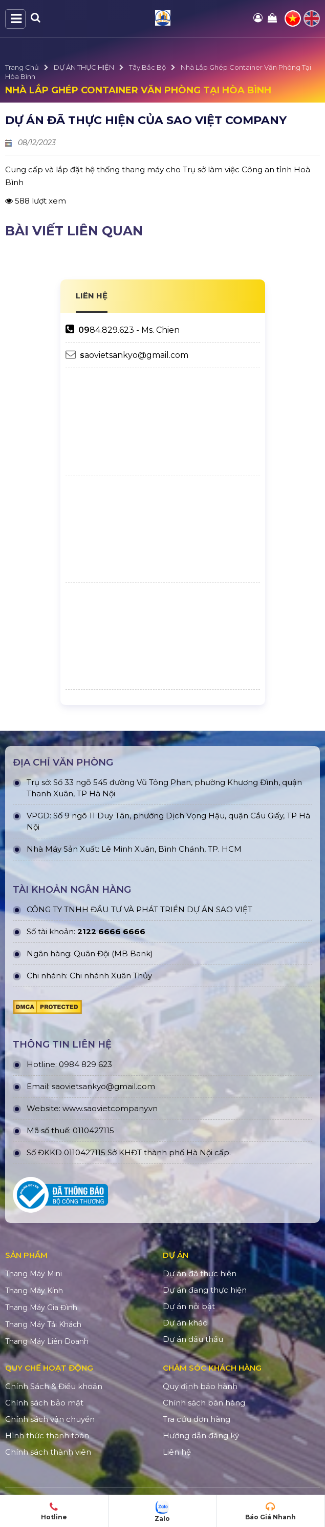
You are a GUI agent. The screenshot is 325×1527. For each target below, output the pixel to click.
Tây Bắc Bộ (147, 67)
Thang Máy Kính (34, 1290)
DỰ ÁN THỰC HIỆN (84, 67)
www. (72, 1108)
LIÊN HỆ (91, 295)
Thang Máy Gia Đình (41, 1307)
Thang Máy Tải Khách (43, 1324)
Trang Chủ (22, 67)
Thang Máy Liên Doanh (47, 1341)
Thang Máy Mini (33, 1273)
